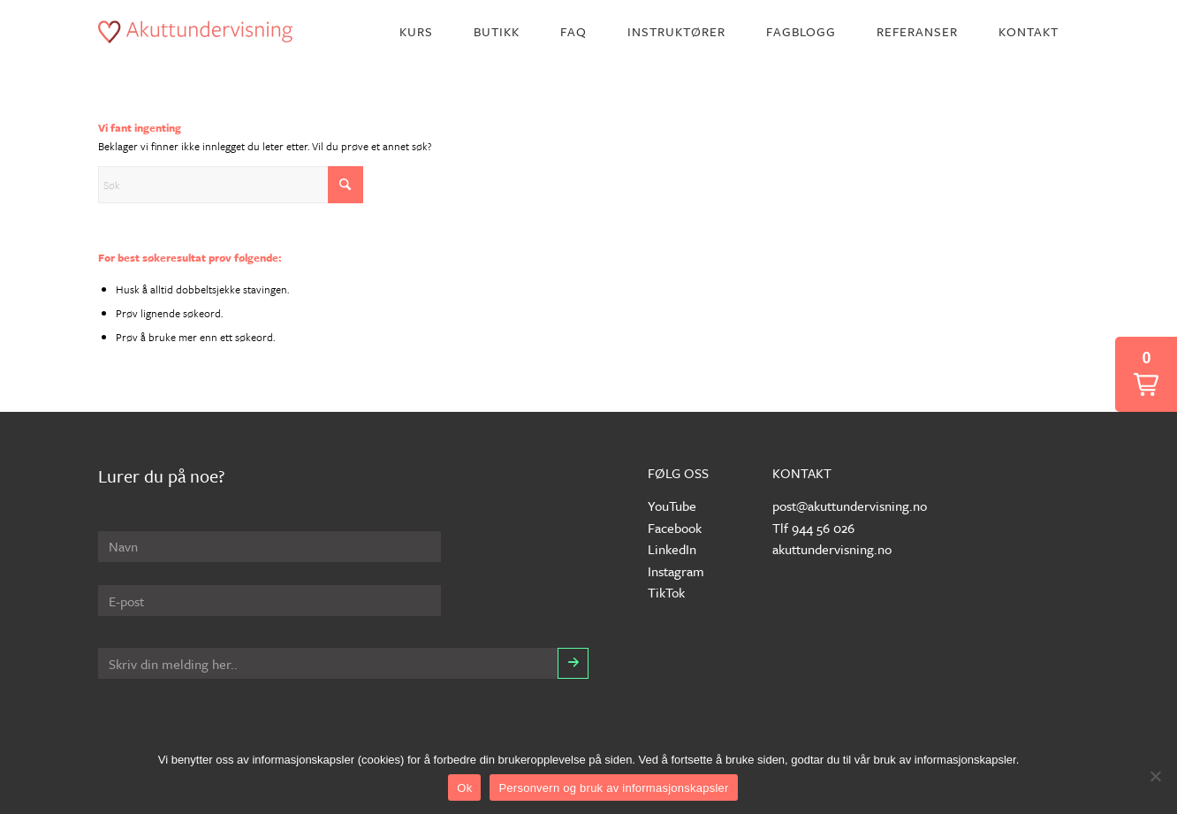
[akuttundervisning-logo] (195, 32)
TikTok (666, 592)
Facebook (675, 527)
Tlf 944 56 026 (813, 527)
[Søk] (230, 184)
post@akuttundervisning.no (849, 505)
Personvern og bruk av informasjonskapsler (613, 788)
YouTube (672, 505)
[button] (1146, 374)
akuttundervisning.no (832, 549)
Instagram (676, 571)
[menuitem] (416, 32)
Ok (464, 788)
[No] (1155, 776)
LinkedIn (672, 549)
